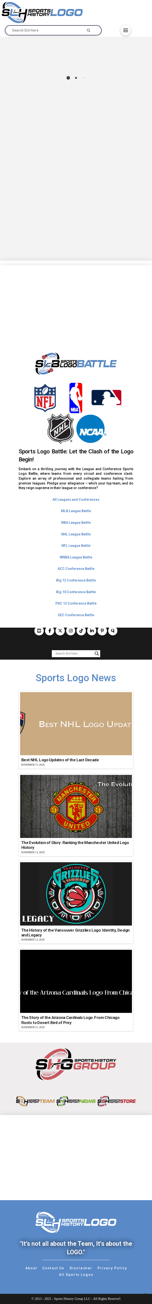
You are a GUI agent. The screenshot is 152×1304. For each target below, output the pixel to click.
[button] (126, 30)
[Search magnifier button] (96, 653)
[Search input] (73, 653)
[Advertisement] (76, 299)
